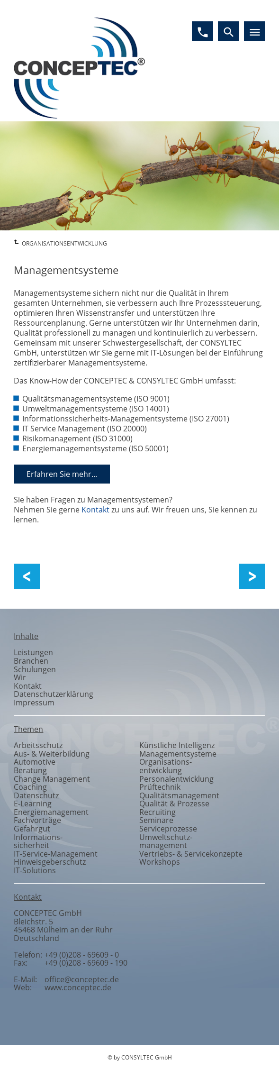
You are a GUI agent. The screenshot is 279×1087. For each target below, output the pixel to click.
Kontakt (95, 509)
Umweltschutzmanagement (165, 841)
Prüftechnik (159, 787)
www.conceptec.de (78, 987)
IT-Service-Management (56, 854)
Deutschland (36, 938)
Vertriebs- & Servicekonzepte (191, 854)
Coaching (30, 787)
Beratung (30, 770)
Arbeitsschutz (38, 745)
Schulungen (35, 669)
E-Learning (33, 803)
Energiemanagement (51, 812)
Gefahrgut (32, 828)
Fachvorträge (37, 820)
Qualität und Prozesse (74, 576)
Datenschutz (36, 795)
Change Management (247, 576)
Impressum (34, 702)
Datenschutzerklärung (53, 694)
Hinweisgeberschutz (50, 862)
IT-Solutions (35, 870)
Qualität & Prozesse (174, 803)
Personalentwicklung (176, 779)
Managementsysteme (177, 754)
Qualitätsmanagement (179, 795)
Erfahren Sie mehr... (62, 474)
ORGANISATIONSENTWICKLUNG (64, 243)
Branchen (31, 661)
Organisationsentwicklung (165, 766)
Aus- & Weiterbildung (52, 754)
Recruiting (157, 812)
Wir (20, 677)
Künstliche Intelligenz (177, 745)
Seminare (156, 820)
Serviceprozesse (168, 828)
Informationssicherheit (38, 841)
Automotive (34, 762)
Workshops (159, 862)
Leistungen (33, 652)
